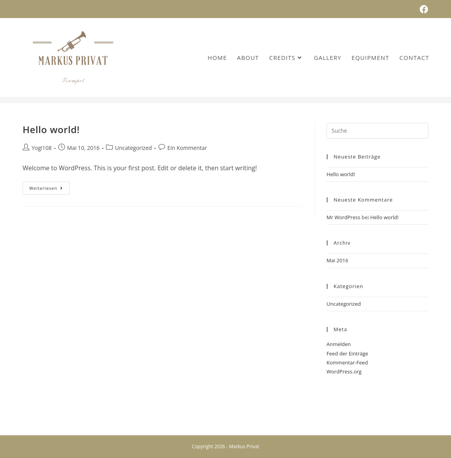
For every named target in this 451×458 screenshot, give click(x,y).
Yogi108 (42, 147)
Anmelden (339, 344)
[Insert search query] (378, 131)
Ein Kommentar (187, 147)
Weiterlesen (49, 189)
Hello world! (51, 129)
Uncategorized (133, 147)
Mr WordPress (343, 217)
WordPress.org (344, 371)
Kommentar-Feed (347, 362)
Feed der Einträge (347, 353)
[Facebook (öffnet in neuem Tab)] (422, 9)
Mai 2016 (337, 260)
